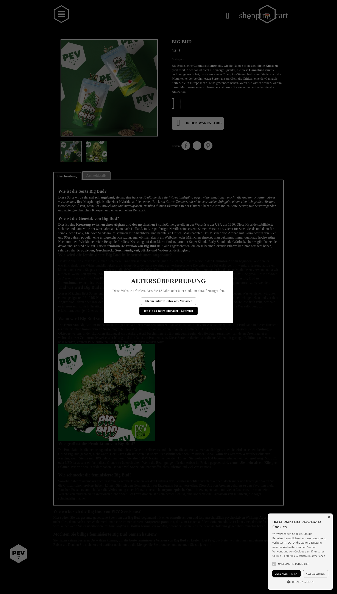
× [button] (329, 517)
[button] (274, 564)
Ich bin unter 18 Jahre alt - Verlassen (168, 301)
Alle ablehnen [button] (315, 573)
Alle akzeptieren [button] (286, 573)
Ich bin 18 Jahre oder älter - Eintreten (168, 310)
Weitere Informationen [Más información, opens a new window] (312, 555)
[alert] (300, 551)
